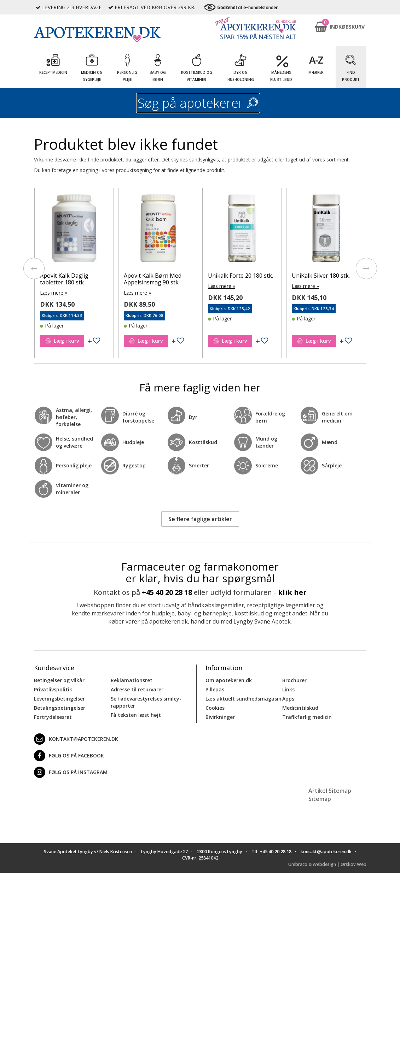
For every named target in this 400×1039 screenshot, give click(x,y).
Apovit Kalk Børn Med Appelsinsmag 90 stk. (152, 279)
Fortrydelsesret (53, 717)
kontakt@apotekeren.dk (76, 739)
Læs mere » (53, 292)
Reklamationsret (131, 680)
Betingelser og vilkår (59, 680)
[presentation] (34, 268)
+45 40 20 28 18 (167, 592)
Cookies (215, 707)
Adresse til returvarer (137, 689)
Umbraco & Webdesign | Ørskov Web (327, 864)
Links (288, 689)
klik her (292, 592)
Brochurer (294, 680)
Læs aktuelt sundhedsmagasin (243, 698)
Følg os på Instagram (71, 772)
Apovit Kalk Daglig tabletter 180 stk (64, 279)
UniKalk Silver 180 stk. (321, 275)
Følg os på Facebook (69, 755)
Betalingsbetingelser (59, 707)
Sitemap (319, 799)
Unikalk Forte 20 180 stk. (240, 275)
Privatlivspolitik (53, 689)
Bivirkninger (220, 717)
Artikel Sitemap (329, 791)
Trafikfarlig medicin (307, 717)
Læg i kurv (62, 340)
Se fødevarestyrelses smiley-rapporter (146, 702)
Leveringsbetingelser (59, 698)
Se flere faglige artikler (200, 519)
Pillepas (214, 689)
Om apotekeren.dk (228, 680)
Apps (288, 698)
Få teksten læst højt (136, 715)
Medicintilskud (300, 707)
